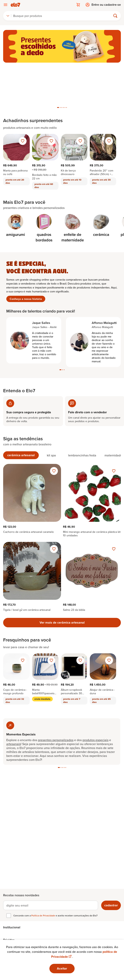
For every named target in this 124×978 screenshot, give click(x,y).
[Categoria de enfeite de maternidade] (72, 228)
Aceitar (62, 968)
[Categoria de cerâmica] (101, 225)
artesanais (13, 744)
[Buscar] (63, 15)
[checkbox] (8, 915)
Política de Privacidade (43, 915)
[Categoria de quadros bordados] (44, 228)
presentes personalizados (55, 740)
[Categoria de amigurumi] (15, 225)
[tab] (58, 107)
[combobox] (7, 15)
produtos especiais (95, 740)
